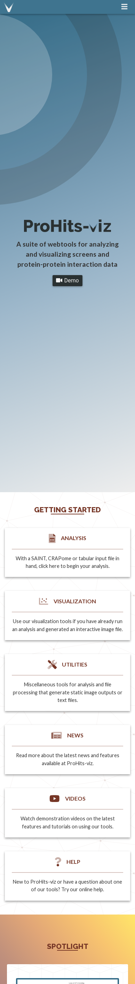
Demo (67, 280)
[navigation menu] (124, 6)
